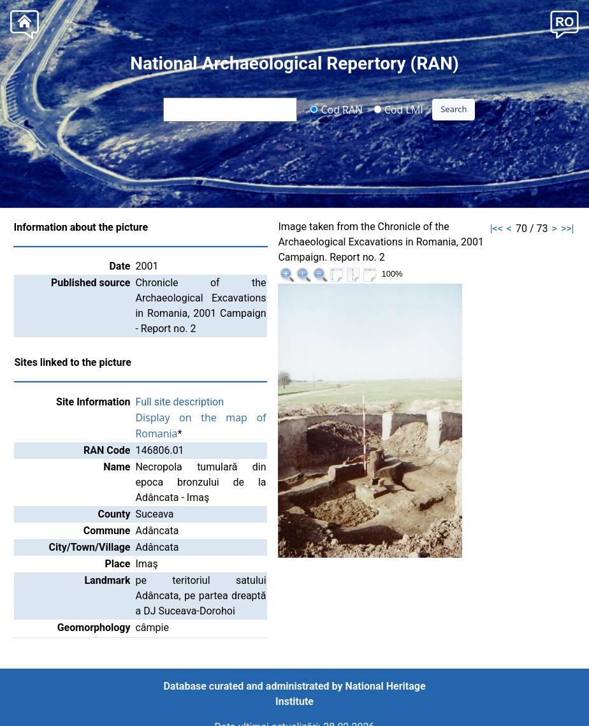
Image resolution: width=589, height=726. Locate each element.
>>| (567, 228)
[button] (564, 23)
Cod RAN (336, 109)
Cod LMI (398, 109)
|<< (496, 228)
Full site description (179, 402)
